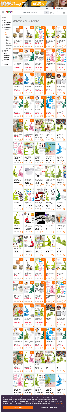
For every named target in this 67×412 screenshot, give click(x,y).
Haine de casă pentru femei (16, 310)
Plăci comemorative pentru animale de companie (50, 346)
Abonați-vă (48, 369)
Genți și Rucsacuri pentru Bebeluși (28, 308)
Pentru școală (38, 312)
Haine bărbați (16, 297)
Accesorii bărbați (16, 303)
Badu (14, 17)
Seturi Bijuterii (60, 312)
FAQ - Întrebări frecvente (5, 301)
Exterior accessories (15, 326)
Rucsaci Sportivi (27, 312)
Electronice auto (16, 344)
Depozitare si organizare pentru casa (50, 299)
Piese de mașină (16, 329)
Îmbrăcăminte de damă (17, 294)
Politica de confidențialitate (18, 383)
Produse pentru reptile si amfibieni (49, 336)
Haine (14, 291)
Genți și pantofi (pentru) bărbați (27, 298)
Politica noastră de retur (45, 381)
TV (24, 325)
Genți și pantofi (28, 291)
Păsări (47, 329)
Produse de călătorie (15, 336)
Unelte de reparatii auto (17, 333)
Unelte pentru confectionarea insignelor (8, 47)
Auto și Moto (16, 323)
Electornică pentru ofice (28, 345)
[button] (3, 12)
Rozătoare (48, 332)
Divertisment (5, 335)
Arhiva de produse (6, 307)
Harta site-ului (5, 304)
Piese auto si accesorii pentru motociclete (16, 341)
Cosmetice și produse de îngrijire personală (39, 343)
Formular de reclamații (4, 313)
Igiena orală (37, 332)
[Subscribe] (28, 369)
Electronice (27, 323)
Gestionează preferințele (49, 407)
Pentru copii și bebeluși (38, 292)
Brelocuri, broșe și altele (60, 299)
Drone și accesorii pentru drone (28, 333)
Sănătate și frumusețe (38, 323)
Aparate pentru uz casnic (50, 315)
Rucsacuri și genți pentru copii (39, 303)
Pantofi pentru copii (38, 299)
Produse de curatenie (48, 294)
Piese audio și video (27, 341)
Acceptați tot (18, 407)
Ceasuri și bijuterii (59, 292)
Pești (47, 327)
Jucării (36, 309)
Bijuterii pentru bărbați (60, 309)
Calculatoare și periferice (27, 329)
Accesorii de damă (17, 300)
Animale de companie (49, 323)
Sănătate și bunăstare (37, 339)
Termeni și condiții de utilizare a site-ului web (22, 381)
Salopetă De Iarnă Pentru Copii (17, 306)
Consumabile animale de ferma (50, 341)
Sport (3, 325)
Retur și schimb (5, 316)
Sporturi (4, 323)
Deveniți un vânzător (4, 297)
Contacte (4, 310)
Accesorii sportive (6, 332)
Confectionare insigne (8, 33)
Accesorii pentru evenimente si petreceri (49, 310)
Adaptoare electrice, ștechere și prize (28, 337)
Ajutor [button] (47, 8)
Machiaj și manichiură (37, 335)
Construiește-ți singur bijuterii (60, 296)
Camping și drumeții (4, 329)
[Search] (33, 12)
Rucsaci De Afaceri (28, 305)
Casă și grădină (20, 17)
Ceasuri (58, 303)
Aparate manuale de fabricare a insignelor (8, 40)
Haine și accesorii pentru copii (39, 296)
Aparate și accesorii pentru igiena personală (38, 328)
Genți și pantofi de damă (28, 294)
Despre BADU (5, 294)
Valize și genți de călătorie (27, 302)
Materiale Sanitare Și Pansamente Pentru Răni (39, 348)
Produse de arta (6, 30)
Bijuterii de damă (60, 305)
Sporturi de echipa (6, 340)
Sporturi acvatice (6, 337)
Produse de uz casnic (49, 303)
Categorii (4, 17)
